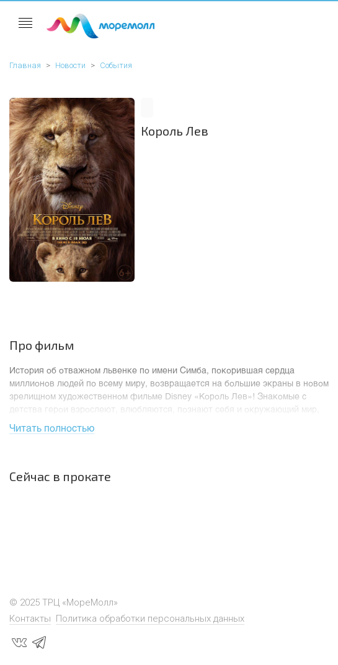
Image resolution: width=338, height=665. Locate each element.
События (116, 65)
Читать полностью (51, 427)
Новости (70, 65)
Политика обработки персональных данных (150, 618)
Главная (25, 65)
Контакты (30, 618)
